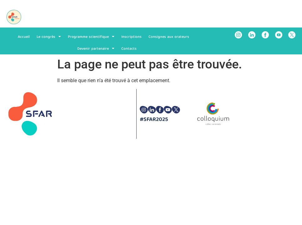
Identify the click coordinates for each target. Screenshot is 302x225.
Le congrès (49, 37)
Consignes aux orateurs (168, 37)
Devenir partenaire (95, 48)
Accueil (24, 37)
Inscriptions (131, 37)
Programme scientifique (91, 37)
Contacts (129, 49)
